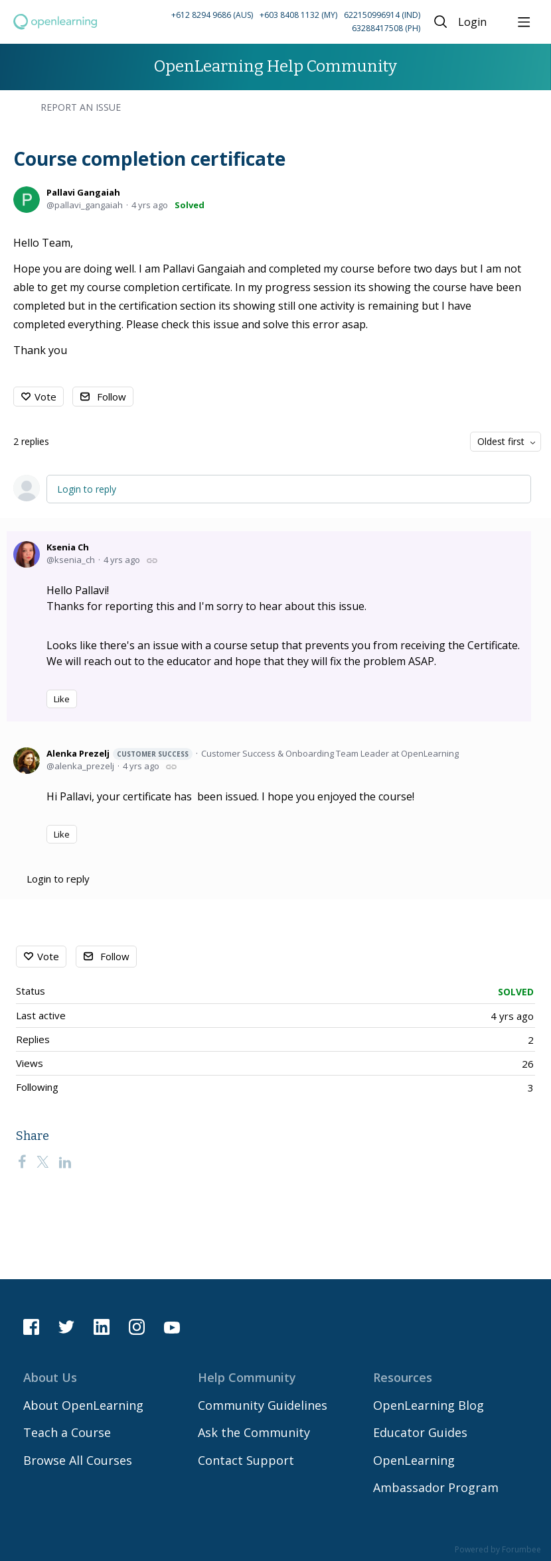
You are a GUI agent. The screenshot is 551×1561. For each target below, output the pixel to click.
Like (62, 699)
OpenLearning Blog (428, 1405)
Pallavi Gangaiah (83, 192)
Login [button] (472, 22)
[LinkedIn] (65, 1162)
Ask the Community (254, 1432)
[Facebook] (22, 1162)
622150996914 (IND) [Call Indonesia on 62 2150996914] (382, 15)
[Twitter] (42, 1162)
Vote (45, 396)
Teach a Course (67, 1432)
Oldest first (500, 441)
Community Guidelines (262, 1405)
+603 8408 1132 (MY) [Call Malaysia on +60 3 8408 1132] (298, 15)
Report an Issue (80, 107)
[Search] (441, 22)
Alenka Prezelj (119, 753)
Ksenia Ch (67, 547)
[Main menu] (524, 22)
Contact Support (246, 1460)
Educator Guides (420, 1432)
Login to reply (86, 489)
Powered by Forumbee (498, 1550)
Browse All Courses (77, 1460)
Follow (111, 396)
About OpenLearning (83, 1405)
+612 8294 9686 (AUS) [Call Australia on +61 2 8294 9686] (212, 15)
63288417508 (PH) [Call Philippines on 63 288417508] (386, 28)
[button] (264, 22)
